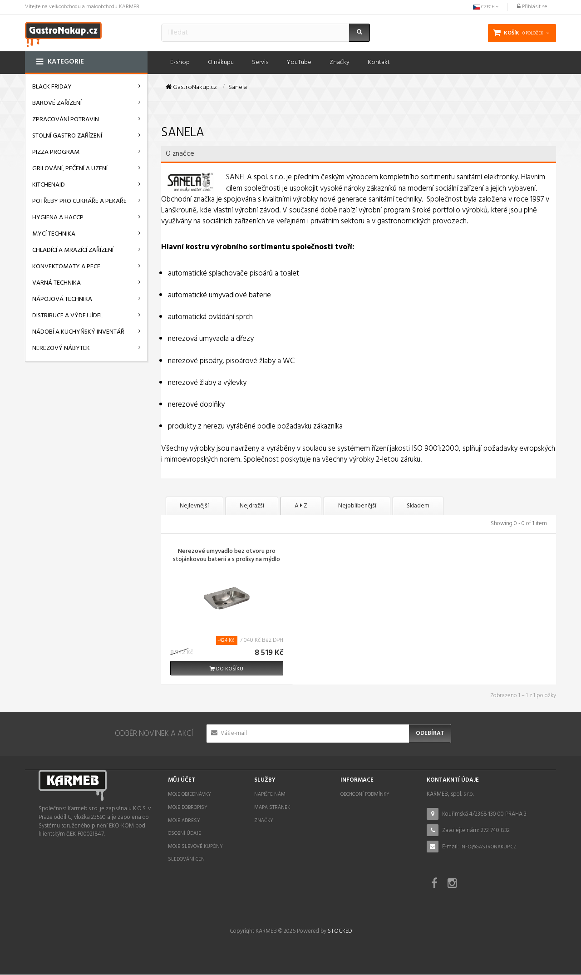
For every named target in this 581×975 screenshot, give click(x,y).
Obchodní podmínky (364, 795)
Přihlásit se (532, 6)
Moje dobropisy (187, 808)
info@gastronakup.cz (488, 847)
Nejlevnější (197, 506)
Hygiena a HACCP (58, 217)
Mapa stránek (272, 808)
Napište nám (270, 795)
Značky (263, 821)
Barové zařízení (57, 103)
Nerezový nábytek (61, 348)
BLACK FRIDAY (52, 87)
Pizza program (55, 152)
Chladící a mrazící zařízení (72, 250)
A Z (317, 506)
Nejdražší (261, 506)
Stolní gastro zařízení (67, 136)
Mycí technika (53, 234)
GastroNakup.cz (191, 87)
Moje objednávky (189, 795)
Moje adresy (184, 821)
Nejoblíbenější (380, 506)
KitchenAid (48, 185)
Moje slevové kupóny (195, 847)
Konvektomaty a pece (66, 266)
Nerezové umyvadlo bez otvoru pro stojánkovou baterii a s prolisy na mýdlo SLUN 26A (226, 560)
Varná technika (56, 283)
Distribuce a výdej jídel (67, 315)
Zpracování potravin (65, 119)
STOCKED (340, 931)
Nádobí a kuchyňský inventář (78, 332)
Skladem (448, 506)
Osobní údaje (184, 834)
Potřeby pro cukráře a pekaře (79, 201)
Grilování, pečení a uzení (70, 168)
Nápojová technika (62, 299)
